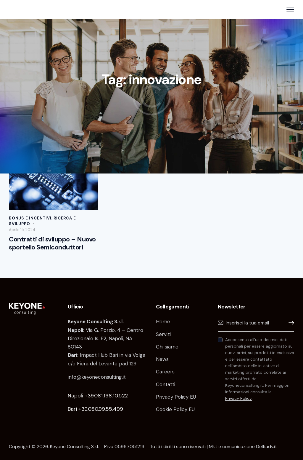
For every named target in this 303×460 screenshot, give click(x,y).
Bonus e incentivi (30, 218)
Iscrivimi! (289, 322)
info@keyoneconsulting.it (97, 377)
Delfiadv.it (266, 446)
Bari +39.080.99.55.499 (95, 409)
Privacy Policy (238, 398)
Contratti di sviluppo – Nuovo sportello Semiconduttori (52, 243)
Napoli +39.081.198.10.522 (98, 395)
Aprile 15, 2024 (22, 229)
